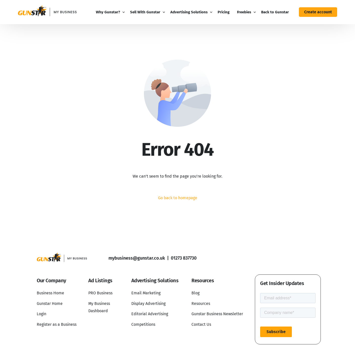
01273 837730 (183, 258)
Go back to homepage (178, 197)
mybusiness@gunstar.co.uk (136, 258)
